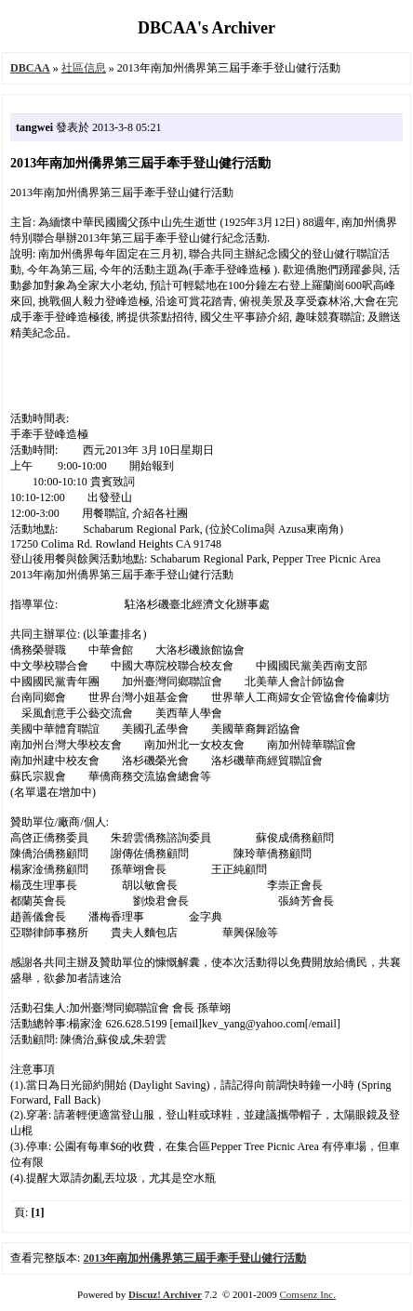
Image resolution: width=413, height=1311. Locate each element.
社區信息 (83, 67)
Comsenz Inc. (307, 1294)
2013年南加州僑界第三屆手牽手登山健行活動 (194, 1258)
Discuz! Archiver (165, 1294)
